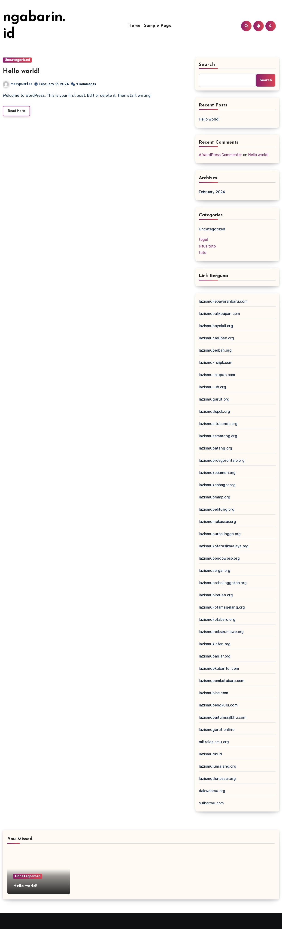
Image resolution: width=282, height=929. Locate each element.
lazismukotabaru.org (217, 619)
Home (134, 26)
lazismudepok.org (214, 411)
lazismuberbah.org (215, 350)
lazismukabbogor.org (217, 485)
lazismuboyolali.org (216, 326)
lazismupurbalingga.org (220, 534)
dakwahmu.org (212, 791)
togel (203, 239)
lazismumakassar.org (217, 521)
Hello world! (21, 71)
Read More (16, 111)
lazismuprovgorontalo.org (222, 460)
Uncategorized (17, 60)
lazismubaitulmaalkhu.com (222, 717)
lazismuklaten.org (214, 644)
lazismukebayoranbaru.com (223, 301)
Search (207, 64)
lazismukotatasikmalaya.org (224, 546)
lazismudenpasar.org (217, 778)
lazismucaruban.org (216, 338)
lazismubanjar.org (214, 656)
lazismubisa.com (213, 693)
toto (202, 252)
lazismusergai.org (214, 570)
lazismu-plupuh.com (217, 375)
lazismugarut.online (216, 729)
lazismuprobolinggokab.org (223, 583)
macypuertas (17, 84)
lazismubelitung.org (216, 509)
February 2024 (212, 192)
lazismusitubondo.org (218, 424)
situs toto (207, 246)
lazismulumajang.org (217, 766)
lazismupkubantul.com (219, 668)
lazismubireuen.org (216, 595)
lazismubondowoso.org (219, 558)
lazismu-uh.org (212, 387)
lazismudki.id (210, 754)
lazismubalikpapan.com (219, 313)
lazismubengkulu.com (218, 705)
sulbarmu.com (211, 803)
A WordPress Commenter (220, 155)
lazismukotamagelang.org (222, 607)
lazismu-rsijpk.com (216, 362)
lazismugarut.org (214, 399)
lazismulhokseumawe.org (221, 632)
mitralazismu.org (214, 742)
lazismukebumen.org (217, 473)
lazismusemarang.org (218, 436)
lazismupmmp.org (214, 497)
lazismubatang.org (215, 448)
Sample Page (158, 26)
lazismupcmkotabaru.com (221, 681)
